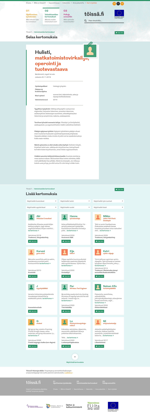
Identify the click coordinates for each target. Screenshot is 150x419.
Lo (71, 321)
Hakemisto (66, 3)
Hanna (73, 216)
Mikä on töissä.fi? (40, 3)
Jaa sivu (120, 33)
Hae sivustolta (86, 21)
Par (72, 286)
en (114, 3)
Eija (72, 251)
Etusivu (28, 3)
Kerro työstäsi (92, 3)
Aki (38, 216)
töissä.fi (94, 14)
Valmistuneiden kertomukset (44, 32)
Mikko (106, 216)
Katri (106, 251)
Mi (104, 321)
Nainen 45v (110, 286)
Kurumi (40, 251)
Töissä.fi (29, 32)
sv (122, 3)
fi (118, 3)
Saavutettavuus (54, 3)
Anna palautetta (78, 3)
